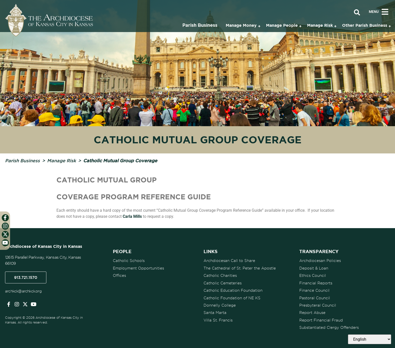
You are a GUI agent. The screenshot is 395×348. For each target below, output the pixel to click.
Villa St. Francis (218, 319)
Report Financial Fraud (321, 319)
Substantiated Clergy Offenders (329, 327)
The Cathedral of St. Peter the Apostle (240, 268)
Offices (119, 275)
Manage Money (241, 25)
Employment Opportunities (138, 268)
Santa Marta (215, 312)
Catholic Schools (129, 261)
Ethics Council (312, 275)
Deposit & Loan (313, 268)
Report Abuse (312, 312)
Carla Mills (132, 216)
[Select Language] (369, 339)
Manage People (282, 25)
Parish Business (22, 160)
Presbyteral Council (317, 305)
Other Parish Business (364, 25)
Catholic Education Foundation (233, 290)
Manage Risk (61, 160)
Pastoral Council (314, 297)
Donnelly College (220, 305)
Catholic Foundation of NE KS (232, 297)
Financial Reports (315, 283)
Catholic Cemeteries (223, 283)
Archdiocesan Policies (320, 261)
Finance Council (314, 290)
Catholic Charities (220, 275)
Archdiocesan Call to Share (229, 261)
